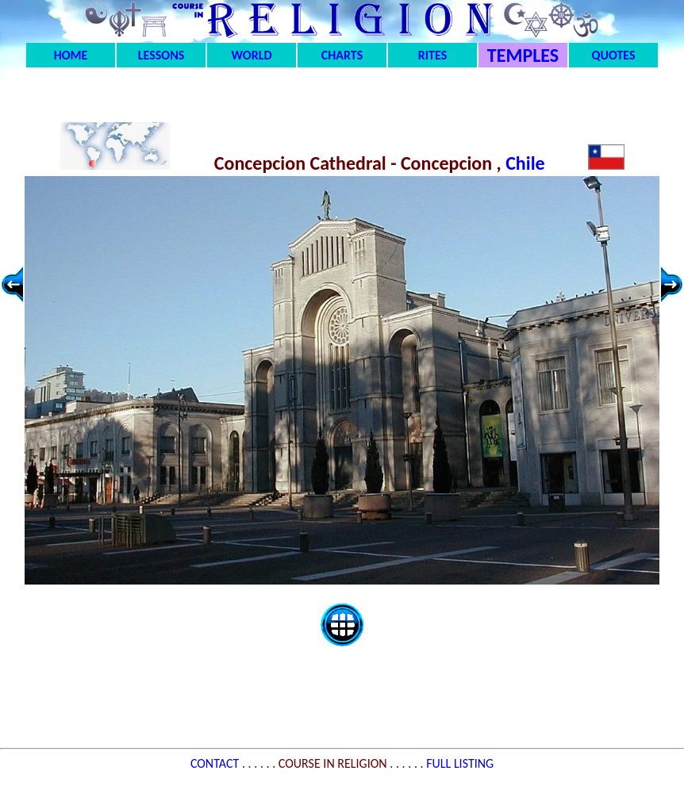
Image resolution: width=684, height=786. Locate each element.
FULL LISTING (460, 763)
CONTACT (216, 763)
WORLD (252, 55)
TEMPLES (523, 55)
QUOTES (613, 55)
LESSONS (161, 55)
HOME (71, 55)
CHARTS (342, 55)
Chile (527, 162)
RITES (432, 55)
